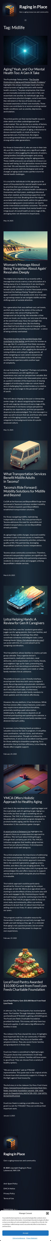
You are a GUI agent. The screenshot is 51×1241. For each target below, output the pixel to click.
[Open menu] (25, 20)
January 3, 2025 (9, 1116)
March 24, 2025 (9, 575)
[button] (47, 1213)
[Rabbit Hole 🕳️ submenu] (16, 1209)
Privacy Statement (31, 1238)
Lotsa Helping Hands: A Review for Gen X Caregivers (24, 621)
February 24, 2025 (10, 754)
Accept (25, 1233)
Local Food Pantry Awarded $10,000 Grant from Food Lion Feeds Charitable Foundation (25, 985)
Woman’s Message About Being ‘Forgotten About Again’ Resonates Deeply (25, 268)
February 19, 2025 (10, 938)
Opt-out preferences (19, 1238)
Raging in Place (33, 6)
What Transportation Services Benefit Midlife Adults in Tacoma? (25, 477)
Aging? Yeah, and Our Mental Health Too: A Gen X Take (24, 71)
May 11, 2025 (8, 430)
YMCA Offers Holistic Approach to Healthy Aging (23, 800)
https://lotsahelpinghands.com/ (30, 640)
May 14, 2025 (8, 221)
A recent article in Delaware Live (17, 831)
